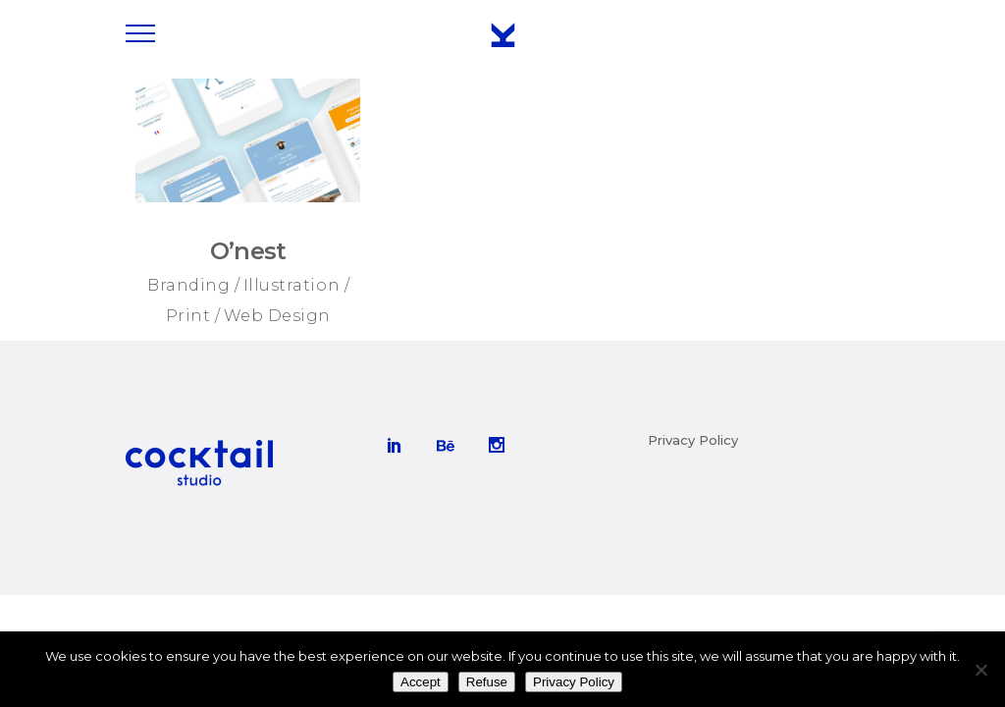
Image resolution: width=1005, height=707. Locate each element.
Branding (188, 285)
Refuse (486, 682)
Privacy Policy (693, 440)
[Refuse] (980, 670)
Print (188, 315)
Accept (420, 682)
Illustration (291, 285)
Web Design (277, 315)
